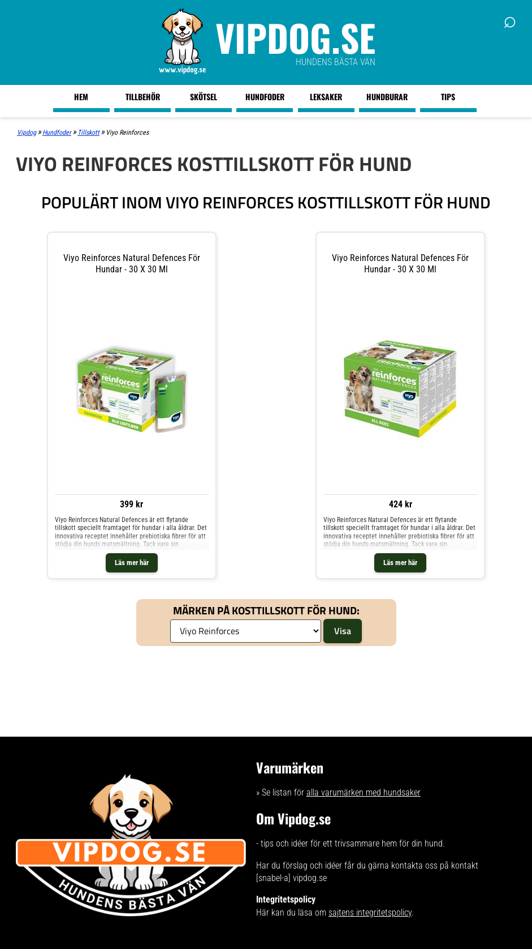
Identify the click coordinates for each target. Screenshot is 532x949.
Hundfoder (264, 96)
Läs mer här (132, 562)
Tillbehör (143, 96)
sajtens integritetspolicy (370, 912)
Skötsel (203, 96)
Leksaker (326, 96)
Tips (448, 96)
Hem (81, 96)
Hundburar (387, 96)
